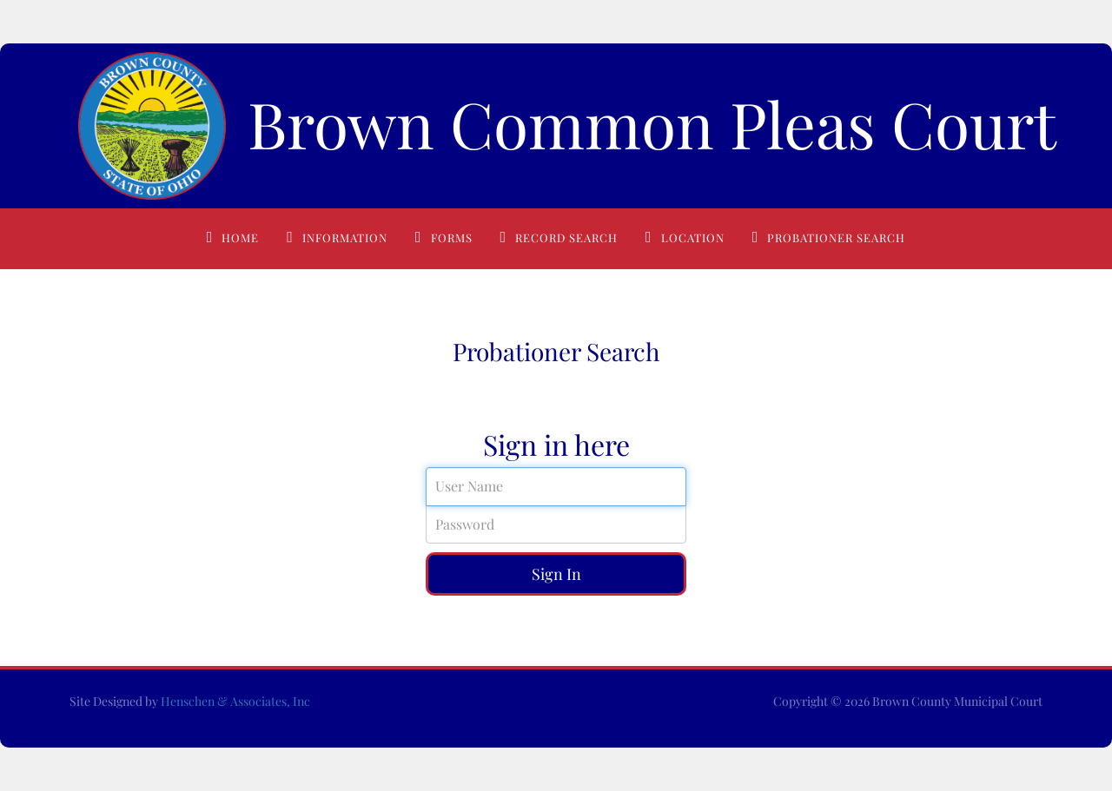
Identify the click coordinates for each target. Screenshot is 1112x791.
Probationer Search (836, 237)
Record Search (566, 237)
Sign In (556, 574)
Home (240, 237)
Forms (452, 237)
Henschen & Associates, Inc (235, 701)
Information (344, 237)
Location (693, 237)
